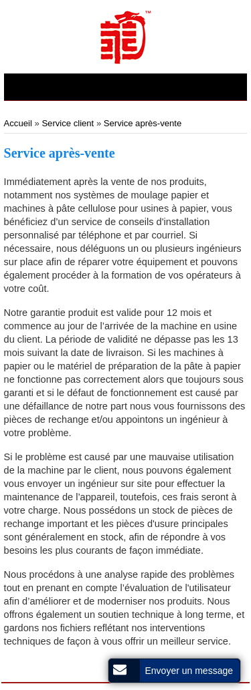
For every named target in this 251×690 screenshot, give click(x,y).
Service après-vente (142, 123)
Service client (67, 123)
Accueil (19, 123)
